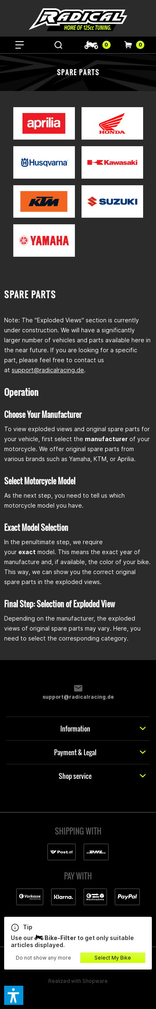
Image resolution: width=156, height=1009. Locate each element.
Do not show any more (43, 958)
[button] (13, 995)
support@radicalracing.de (48, 369)
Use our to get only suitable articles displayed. (78, 935)
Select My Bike (112, 958)
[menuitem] (19, 45)
